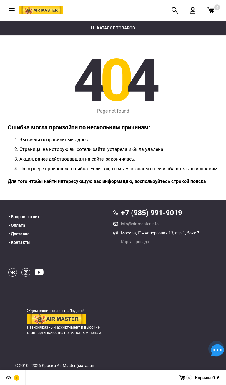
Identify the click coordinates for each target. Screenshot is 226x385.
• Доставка (19, 234)
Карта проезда (135, 241)
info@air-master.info (140, 223)
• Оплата (17, 225)
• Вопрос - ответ (24, 217)
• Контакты (20, 242)
